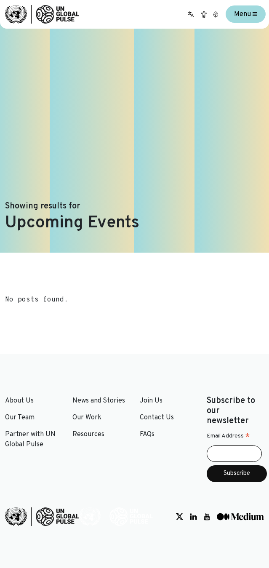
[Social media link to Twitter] (179, 516)
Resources (88, 434)
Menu (245, 14)
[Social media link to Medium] (240, 516)
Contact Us (157, 417)
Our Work (86, 417)
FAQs (147, 434)
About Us (19, 401)
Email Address (228, 436)
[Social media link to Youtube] (207, 516)
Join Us (151, 401)
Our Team (20, 417)
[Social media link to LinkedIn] (193, 516)
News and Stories (98, 401)
